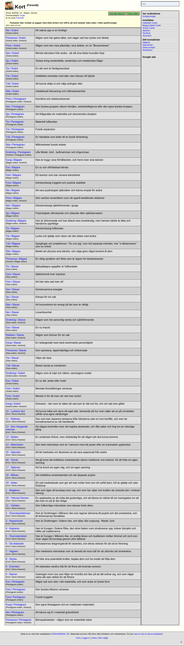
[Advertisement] (160, 106)
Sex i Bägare (13, 205)
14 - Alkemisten (14, 444)
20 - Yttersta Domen (17, 498)
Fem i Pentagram (15, 589)
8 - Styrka (11, 559)
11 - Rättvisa (13, 419)
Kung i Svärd (13, 403)
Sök (100, 638)
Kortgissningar (149, 16)
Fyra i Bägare (13, 182)
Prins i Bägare (14, 198)
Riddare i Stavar (15, 335)
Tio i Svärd (12, 68)
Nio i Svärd (12, 30)
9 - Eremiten (13, 566)
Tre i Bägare (13, 236)
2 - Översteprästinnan (18, 513)
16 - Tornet (12, 460)
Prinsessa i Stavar (16, 350)
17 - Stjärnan (13, 467)
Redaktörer (148, 50)
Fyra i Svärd (13, 396)
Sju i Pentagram (15, 114)
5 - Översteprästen (16, 536)
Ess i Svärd (12, 380)
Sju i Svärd (12, 60)
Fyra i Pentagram (15, 597)
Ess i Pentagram (15, 581)
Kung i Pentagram (16, 604)
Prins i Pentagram (16, 99)
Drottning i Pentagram (18, 152)
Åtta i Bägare (13, 251)
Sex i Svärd (12, 53)
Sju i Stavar (12, 297)
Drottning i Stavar (16, 319)
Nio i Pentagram (15, 612)
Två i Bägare (13, 243)
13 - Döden (12, 437)
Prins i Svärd (13, 45)
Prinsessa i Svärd (16, 38)
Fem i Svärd (13, 388)
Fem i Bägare (13, 175)
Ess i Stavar (12, 327)
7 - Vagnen (12, 551)
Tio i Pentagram (15, 121)
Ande (22, 15)
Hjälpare (146, 42)
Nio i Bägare (13, 190)
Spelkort (146, 30)
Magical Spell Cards (152, 25)
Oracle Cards (149, 28)
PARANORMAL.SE (60, 634)
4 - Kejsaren (13, 528)
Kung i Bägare (14, 159)
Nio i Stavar (12, 312)
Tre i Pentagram (15, 129)
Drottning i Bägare (16, 220)
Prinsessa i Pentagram (19, 619)
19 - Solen (11, 482)
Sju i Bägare (13, 213)
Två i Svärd (12, 83)
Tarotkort (147, 33)
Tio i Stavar (12, 266)
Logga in (86, 638)
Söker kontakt (149, 47)
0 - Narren (11, 574)
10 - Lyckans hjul (15, 411)
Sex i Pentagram (15, 106)
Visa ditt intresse (116, 13)
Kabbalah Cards (150, 23)
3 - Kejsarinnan (14, 521)
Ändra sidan (132, 13)
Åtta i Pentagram (15, 144)
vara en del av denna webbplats (148, 634)
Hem (78, 638)
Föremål (20, 18)
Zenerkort (147, 35)
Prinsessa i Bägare (16, 258)
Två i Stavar (12, 365)
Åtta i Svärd (12, 91)
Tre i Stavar (12, 358)
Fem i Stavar (13, 281)
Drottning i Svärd (15, 373)
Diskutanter (148, 45)
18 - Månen (12, 475)
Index (94, 638)
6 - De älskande (15, 543)
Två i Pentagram (15, 137)
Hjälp (105, 638)
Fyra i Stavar (13, 274)
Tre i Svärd (12, 76)
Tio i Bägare (13, 228)
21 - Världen (13, 505)
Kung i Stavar (13, 342)
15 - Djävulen (13, 452)
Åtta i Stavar (13, 304)
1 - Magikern (13, 490)
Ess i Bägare (13, 167)
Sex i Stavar (13, 289)
